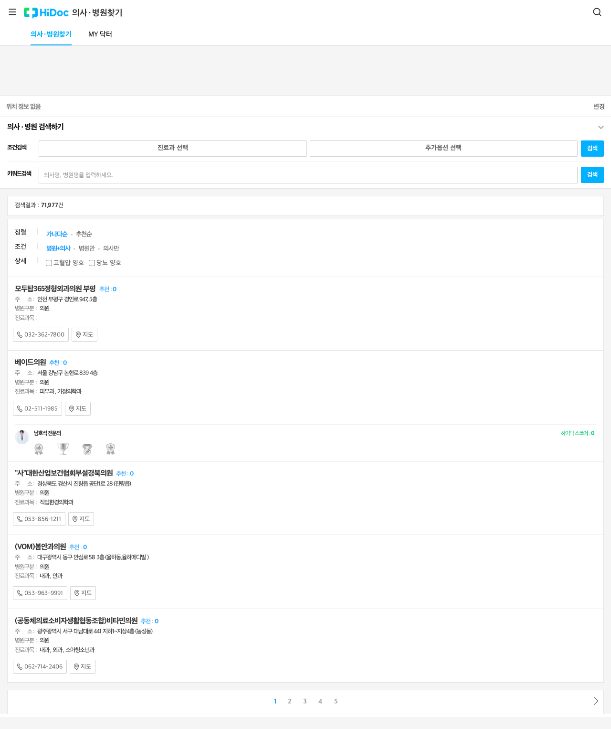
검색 (597, 12)
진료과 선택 (173, 148)
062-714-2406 (40, 667)
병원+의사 (58, 249)
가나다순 (56, 234)
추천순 (84, 234)
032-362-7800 (40, 335)
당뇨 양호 (108, 263)
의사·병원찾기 (97, 13)
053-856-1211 (39, 519)
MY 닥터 (100, 34)
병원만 (87, 249)
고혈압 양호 (68, 263)
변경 (599, 107)
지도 (84, 335)
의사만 (111, 249)
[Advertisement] (305, 69)
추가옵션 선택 (443, 148)
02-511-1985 (37, 409)
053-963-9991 (40, 593)
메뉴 (12, 12)
